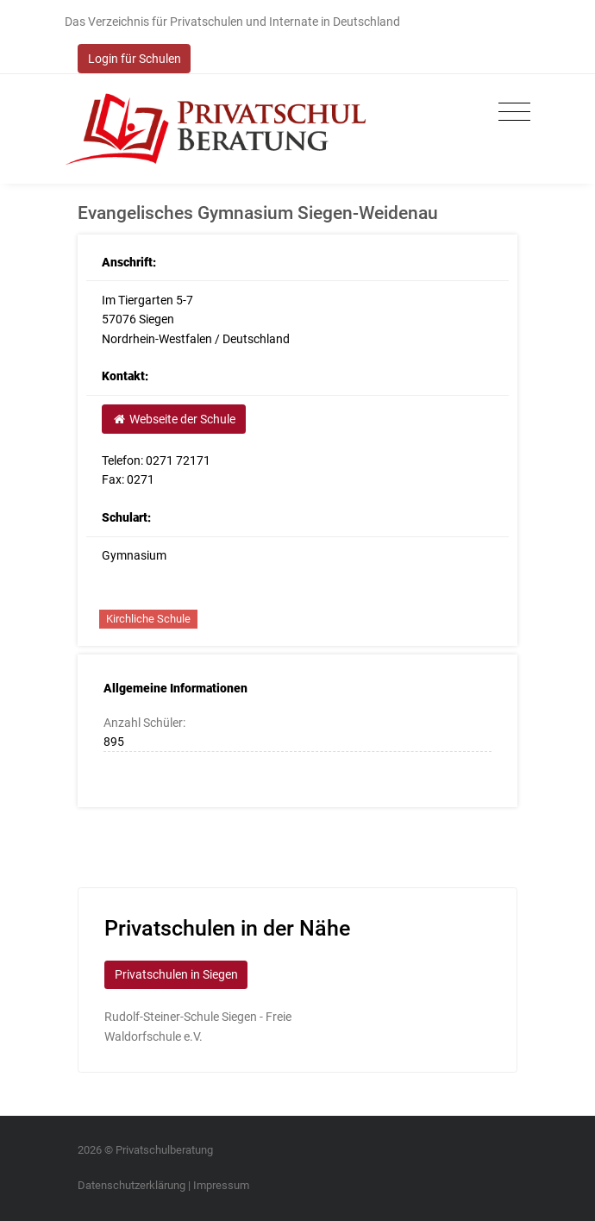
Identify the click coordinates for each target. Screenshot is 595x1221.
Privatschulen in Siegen (176, 974)
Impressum (221, 1185)
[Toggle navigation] (510, 112)
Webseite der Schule (173, 419)
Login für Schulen (134, 59)
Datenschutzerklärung (131, 1185)
